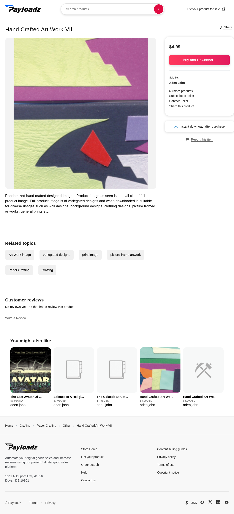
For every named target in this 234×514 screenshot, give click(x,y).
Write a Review (15, 318)
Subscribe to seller (181, 96)
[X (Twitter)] (210, 502)
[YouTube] (227, 502)
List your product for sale (206, 9)
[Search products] (158, 9)
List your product (92, 457)
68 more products (181, 91)
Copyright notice (168, 472)
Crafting (47, 270)
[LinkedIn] (218, 502)
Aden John (177, 83)
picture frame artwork (125, 254)
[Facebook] (202, 502)
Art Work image (20, 254)
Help (84, 472)
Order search (90, 464)
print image (90, 254)
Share (226, 27)
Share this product (181, 106)
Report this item (199, 139)
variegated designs (56, 254)
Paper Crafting (19, 270)
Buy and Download (199, 60)
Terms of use (165, 464)
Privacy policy (166, 457)
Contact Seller (178, 101)
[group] (30, 377)
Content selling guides (172, 449)
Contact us (88, 480)
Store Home (89, 449)
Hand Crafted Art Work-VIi (94, 425)
